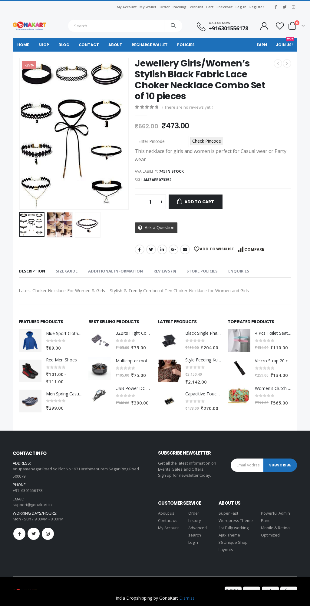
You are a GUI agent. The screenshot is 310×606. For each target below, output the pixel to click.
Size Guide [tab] (67, 271)
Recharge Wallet (150, 44)
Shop (43, 44)
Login (193, 542)
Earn (262, 44)
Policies (185, 44)
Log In (241, 7)
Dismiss (187, 598)
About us (166, 513)
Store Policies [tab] (202, 271)
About (115, 44)
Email (185, 249)
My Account (127, 7)
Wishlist (196, 7)
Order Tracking (173, 7)
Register (256, 7)
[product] (30, 340)
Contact (89, 44)
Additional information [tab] (115, 271)
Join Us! (285, 42)
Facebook (139, 249)
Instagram (48, 534)
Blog (63, 44)
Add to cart (199, 202)
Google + (173, 249)
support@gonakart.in (32, 504)
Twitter (151, 249)
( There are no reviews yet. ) (187, 107)
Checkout (224, 7)
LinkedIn (162, 249)
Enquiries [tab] (238, 271)
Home (23, 44)
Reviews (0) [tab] (164, 271)
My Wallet (148, 7)
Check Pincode (206, 141)
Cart (209, 7)
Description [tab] (32, 271)
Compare (254, 249)
